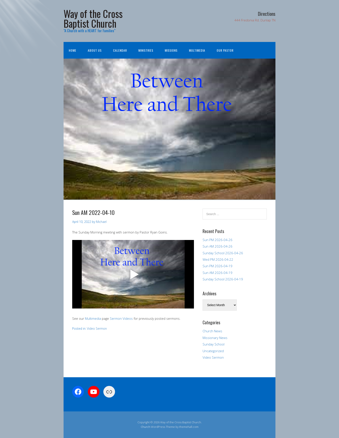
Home (72, 50)
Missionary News (215, 338)
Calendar (120, 50)
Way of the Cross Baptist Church (93, 18)
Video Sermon (97, 328)
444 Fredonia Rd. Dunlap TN (254, 20)
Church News (212, 331)
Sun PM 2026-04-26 (217, 240)
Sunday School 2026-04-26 (223, 253)
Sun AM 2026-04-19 (217, 272)
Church (145, 427)
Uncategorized (213, 351)
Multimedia (197, 50)
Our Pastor (225, 50)
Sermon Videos (121, 318)
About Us (95, 50)
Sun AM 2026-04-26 (217, 246)
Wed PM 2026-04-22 (218, 259)
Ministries (145, 50)
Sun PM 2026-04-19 (217, 266)
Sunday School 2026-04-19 (223, 279)
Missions (171, 50)
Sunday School (213, 344)
